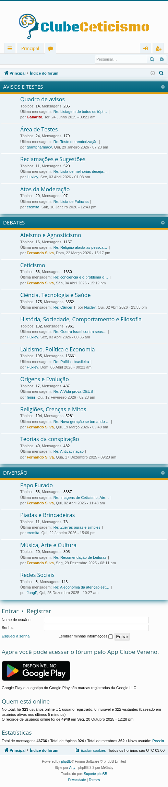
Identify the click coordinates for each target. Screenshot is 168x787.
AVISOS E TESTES (23, 86)
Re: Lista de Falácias (71, 202)
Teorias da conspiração (49, 439)
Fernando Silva (40, 253)
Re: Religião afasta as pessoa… (80, 248)
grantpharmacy (39, 147)
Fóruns (52, 49)
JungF (32, 593)
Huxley (32, 177)
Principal (30, 48)
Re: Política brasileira (71, 362)
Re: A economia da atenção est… (81, 587)
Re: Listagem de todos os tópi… (80, 112)
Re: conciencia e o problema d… (80, 277)
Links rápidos (11, 49)
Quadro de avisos (42, 99)
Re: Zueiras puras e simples (76, 528)
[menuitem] (161, 73)
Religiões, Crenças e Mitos (53, 409)
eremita (33, 207)
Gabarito (34, 117)
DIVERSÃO (15, 472)
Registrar (37, 59)
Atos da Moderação (45, 189)
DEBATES (14, 222)
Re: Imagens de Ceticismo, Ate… (81, 498)
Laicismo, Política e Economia (57, 349)
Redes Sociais (37, 575)
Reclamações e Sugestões (52, 159)
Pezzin (158, 741)
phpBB (66, 762)
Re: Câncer (63, 308)
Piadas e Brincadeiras (47, 515)
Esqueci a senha (15, 636)
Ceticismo (32, 265)
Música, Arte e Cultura (48, 545)
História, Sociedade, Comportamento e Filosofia (81, 319)
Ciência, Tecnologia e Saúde (55, 295)
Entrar (13, 59)
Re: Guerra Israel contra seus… (80, 332)
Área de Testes (39, 129)
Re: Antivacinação (68, 452)
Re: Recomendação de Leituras (80, 558)
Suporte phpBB (95, 774)
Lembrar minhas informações (86, 636)
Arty (72, 768)
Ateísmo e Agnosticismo (50, 235)
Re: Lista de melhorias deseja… (80, 172)
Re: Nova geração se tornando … (81, 422)
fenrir (31, 398)
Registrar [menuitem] (160, 49)
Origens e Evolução (44, 379)
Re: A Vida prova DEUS (73, 392)
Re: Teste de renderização (75, 142)
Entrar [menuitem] (147, 49)
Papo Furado (36, 485)
